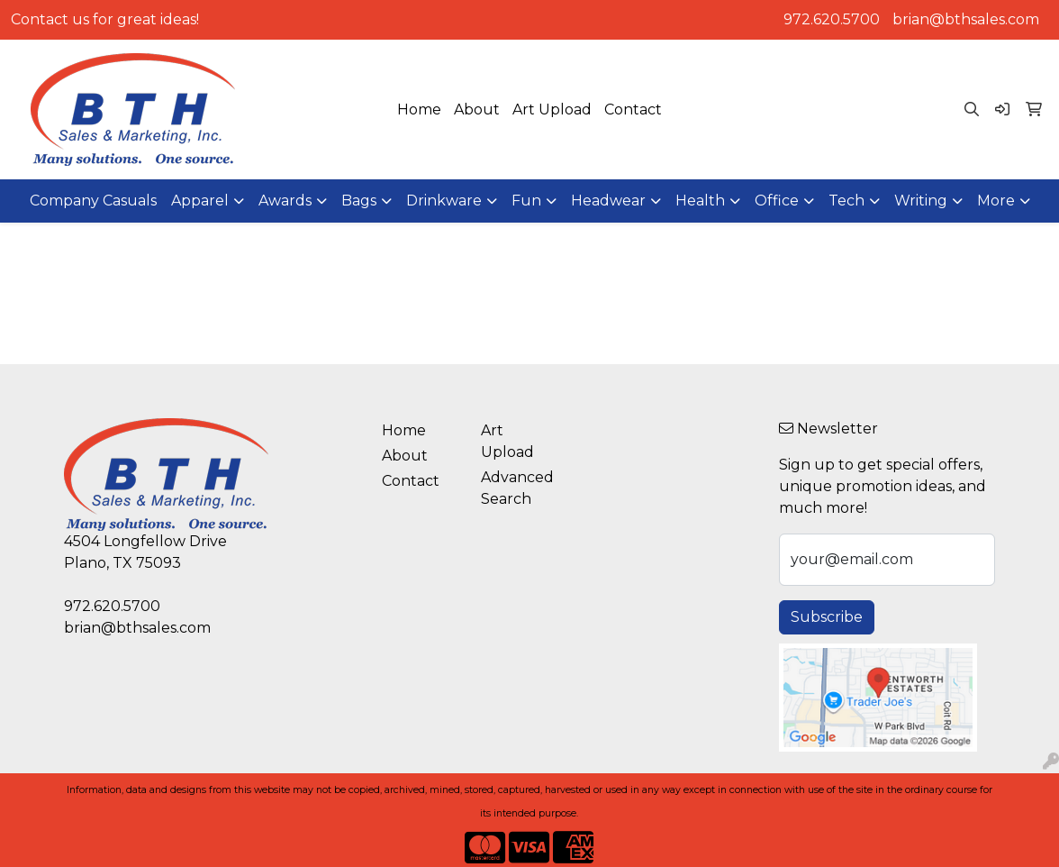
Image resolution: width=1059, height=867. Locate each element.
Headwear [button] (608, 200)
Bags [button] (358, 200)
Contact (633, 109)
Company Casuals (93, 200)
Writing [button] (920, 200)
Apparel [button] (200, 200)
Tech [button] (846, 200)
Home (419, 109)
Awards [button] (285, 200)
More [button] (996, 200)
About (477, 109)
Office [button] (777, 200)
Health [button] (700, 200)
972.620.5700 (831, 19)
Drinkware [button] (444, 200)
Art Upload (552, 109)
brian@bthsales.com (965, 19)
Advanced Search (517, 488)
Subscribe (827, 616)
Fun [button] (526, 200)
